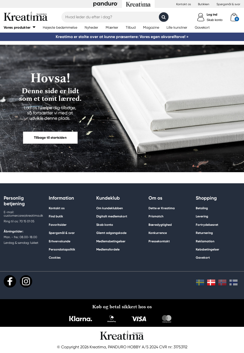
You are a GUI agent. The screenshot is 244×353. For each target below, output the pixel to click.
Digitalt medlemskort (111, 216)
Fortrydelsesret (207, 225)
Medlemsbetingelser (110, 241)
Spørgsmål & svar (228, 4)
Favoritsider (58, 225)
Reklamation (205, 241)
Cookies (55, 257)
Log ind (212, 14)
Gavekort (203, 257)
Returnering (204, 233)
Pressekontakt (159, 241)
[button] (19, 27)
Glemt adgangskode (111, 233)
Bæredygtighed (160, 225)
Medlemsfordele (108, 249)
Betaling (202, 208)
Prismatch (155, 216)
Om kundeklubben (109, 208)
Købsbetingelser (207, 249)
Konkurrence (157, 233)
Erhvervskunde (59, 241)
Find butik (56, 216)
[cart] (234, 17)
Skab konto (214, 20)
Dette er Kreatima (161, 208)
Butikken (203, 4)
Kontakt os (183, 4)
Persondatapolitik (62, 249)
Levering (202, 216)
